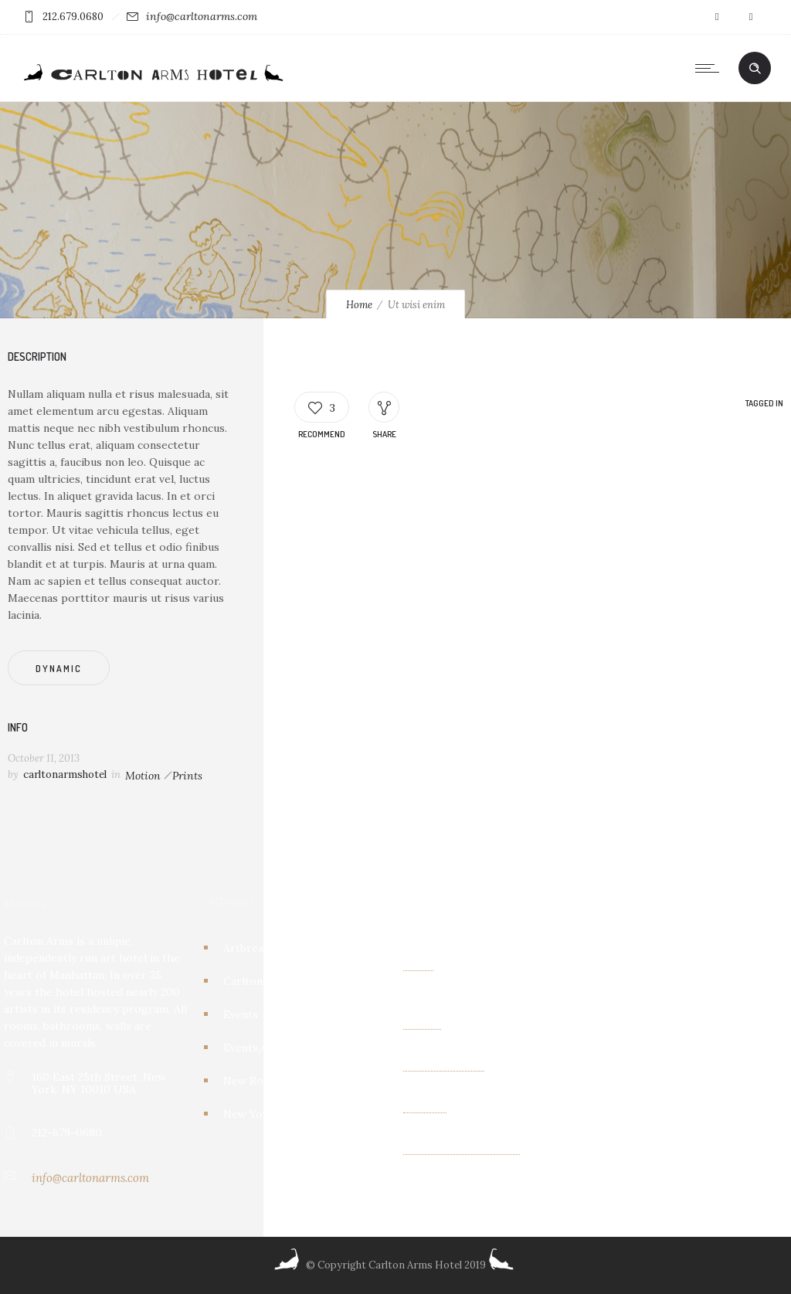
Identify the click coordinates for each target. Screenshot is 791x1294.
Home (359, 304)
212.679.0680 (73, 16)
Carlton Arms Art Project (289, 981)
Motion (143, 776)
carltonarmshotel (65, 774)
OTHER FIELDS (443, 1065)
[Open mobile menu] (710, 68)
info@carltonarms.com (201, 16)
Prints (187, 776)
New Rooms (254, 1081)
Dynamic (59, 668)
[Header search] (754, 68)
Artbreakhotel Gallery (280, 948)
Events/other (259, 1048)
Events (240, 1014)
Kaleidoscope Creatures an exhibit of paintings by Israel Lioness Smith (492, 965)
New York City (260, 1114)
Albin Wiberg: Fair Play (461, 1149)
